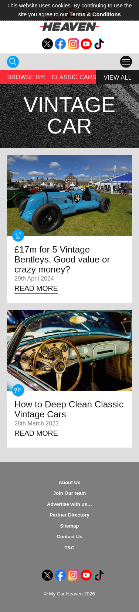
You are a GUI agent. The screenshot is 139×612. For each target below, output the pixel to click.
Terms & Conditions (95, 14)
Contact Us (69, 536)
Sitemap (69, 526)
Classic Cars (74, 77)
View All (118, 77)
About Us (69, 482)
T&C (69, 547)
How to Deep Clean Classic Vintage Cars (68, 409)
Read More (36, 288)
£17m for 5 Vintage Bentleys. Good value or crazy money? (62, 259)
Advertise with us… (69, 504)
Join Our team (69, 493)
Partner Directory (69, 515)
